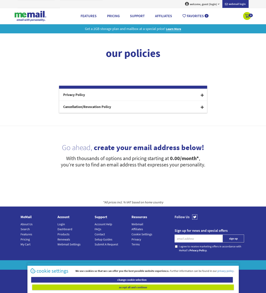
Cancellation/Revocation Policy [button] (133, 106)
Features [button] (89, 16)
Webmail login (235, 4)
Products (63, 234)
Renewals (63, 239)
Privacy (136, 239)
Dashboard (64, 229)
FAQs (98, 229)
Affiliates (137, 229)
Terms (136, 244)
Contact (100, 234)
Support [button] (137, 16)
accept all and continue (185, 287)
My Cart (25, 244)
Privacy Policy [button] (133, 94)
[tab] (133, 95)
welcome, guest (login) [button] (202, 4)
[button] (247, 16)
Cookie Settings (142, 234)
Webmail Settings (69, 244)
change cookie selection (81, 287)
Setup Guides (103, 239)
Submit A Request (106, 244)
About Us (27, 224)
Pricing (25, 239)
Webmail (137, 224)
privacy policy (225, 278)
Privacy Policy (142, 264)
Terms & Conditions (160, 264)
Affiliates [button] (163, 16)
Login (61, 224)
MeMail (107, 264)
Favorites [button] (195, 16)
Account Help (103, 224)
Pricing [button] (113, 16)
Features (26, 234)
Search (25, 229)
